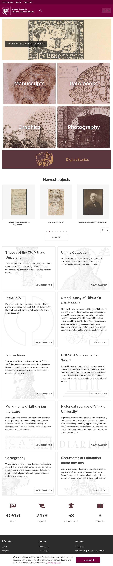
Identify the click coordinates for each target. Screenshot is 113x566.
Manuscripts (29, 83)
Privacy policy (54, 563)
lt (104, 10)
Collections (7, 2)
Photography (83, 127)
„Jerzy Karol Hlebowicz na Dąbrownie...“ (19, 223)
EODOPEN (13, 298)
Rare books (84, 83)
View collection (44, 285)
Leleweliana (15, 355)
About (18, 2)
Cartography (15, 458)
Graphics (29, 127)
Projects (28, 2)
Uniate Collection (74, 252)
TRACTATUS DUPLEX (56, 222)
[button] (54, 57)
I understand (88, 560)
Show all (56, 238)
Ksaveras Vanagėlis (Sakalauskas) (94, 222)
